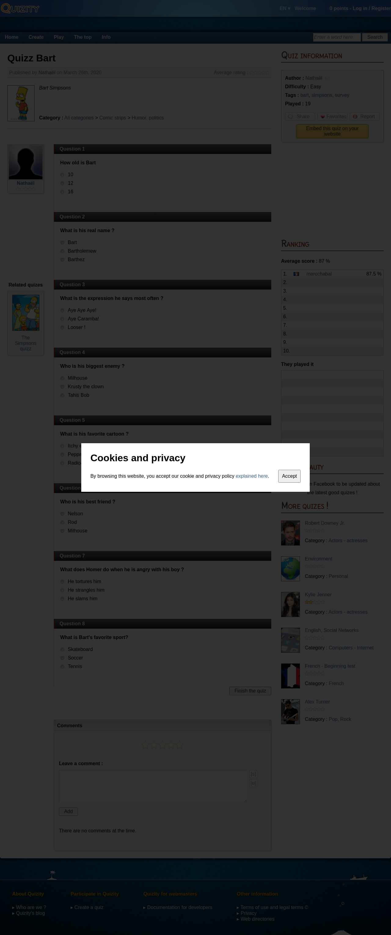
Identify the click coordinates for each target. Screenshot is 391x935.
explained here (252, 476)
